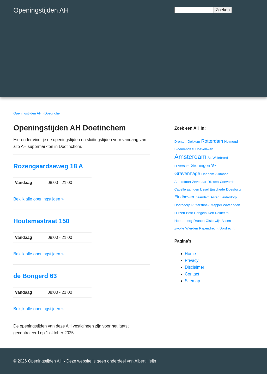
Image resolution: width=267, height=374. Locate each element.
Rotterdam (212, 141)
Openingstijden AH (41, 10)
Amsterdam (190, 156)
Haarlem (207, 174)
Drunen (199, 221)
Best (189, 213)
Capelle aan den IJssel (191, 189)
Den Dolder (216, 213)
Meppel (216, 205)
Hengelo (200, 213)
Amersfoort (182, 182)
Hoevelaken (204, 149)
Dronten (180, 141)
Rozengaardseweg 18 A (48, 166)
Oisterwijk (213, 221)
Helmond (231, 141)
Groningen (200, 165)
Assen (226, 221)
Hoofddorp (182, 205)
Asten (215, 197)
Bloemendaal (184, 149)
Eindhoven (184, 197)
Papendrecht (209, 228)
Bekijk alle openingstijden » (38, 199)
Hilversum (182, 166)
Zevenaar (199, 182)
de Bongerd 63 (35, 275)
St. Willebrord (218, 158)
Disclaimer (194, 267)
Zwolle (179, 228)
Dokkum (193, 141)
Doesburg (233, 189)
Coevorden (228, 182)
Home (190, 253)
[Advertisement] (133, 60)
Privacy (191, 260)
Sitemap (192, 281)
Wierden (191, 228)
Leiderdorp (229, 197)
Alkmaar (221, 174)
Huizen (179, 213)
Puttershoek (200, 205)
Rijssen (213, 182)
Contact (192, 274)
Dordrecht (227, 228)
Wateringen (231, 205)
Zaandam (202, 197)
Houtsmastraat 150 (41, 221)
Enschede (217, 189)
